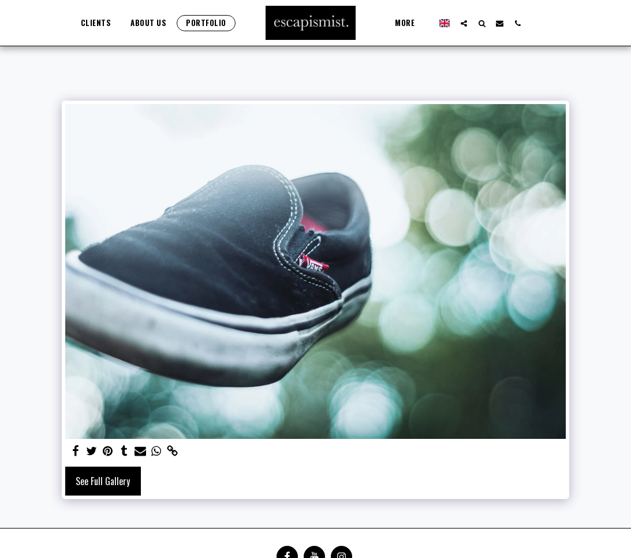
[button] (463, 23)
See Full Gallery (103, 481)
